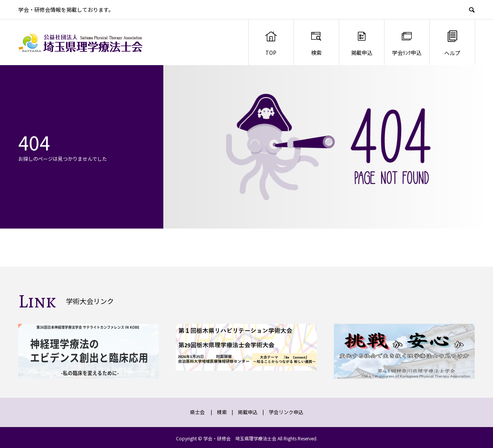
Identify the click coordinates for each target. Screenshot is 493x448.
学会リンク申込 (286, 412)
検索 (316, 43)
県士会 (197, 412)
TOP (271, 43)
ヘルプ (452, 43)
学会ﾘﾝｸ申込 (406, 43)
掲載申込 (361, 43)
